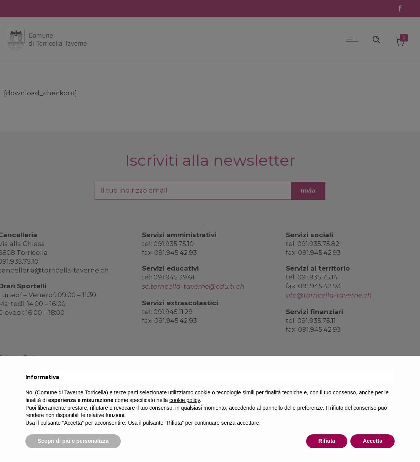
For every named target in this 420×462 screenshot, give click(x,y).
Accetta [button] (372, 441)
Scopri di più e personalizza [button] (73, 441)
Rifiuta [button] (326, 441)
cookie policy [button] (184, 400)
